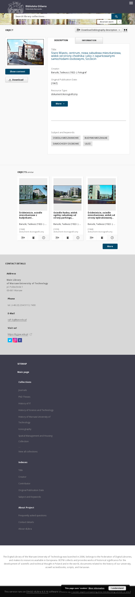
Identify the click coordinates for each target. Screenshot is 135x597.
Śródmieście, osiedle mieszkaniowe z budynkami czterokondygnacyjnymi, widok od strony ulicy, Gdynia (33, 215)
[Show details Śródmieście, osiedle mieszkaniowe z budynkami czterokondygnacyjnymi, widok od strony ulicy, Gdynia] (43, 237)
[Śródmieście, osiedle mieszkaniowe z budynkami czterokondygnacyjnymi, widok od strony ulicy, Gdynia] (33, 194)
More (110, 246)
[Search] (116, 16)
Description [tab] (61, 40)
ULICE (88, 143)
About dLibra (25, 528)
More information (96, 588)
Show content (17, 71)
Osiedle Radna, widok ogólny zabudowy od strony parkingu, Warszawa (65, 215)
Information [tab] (89, 40)
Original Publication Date (31, 490)
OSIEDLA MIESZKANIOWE (66, 137)
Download (15, 80)
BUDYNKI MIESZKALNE (96, 137)
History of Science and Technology (35, 410)
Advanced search (107, 22)
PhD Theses (24, 396)
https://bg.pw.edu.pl (18, 334)
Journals (22, 390)
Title (20, 470)
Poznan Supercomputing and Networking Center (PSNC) (101, 591)
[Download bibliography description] (22, 237)
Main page (23, 372)
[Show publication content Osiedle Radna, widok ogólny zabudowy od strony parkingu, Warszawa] (67, 237)
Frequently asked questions (32, 515)
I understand (117, 588)
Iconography (24, 429)
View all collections (27, 451)
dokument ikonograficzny (64, 94)
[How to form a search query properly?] (119, 22)
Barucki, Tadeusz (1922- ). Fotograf (68, 72)
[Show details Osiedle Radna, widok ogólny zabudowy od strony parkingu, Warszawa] (77, 237)
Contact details (26, 522)
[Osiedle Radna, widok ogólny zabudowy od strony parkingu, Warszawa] (67, 194)
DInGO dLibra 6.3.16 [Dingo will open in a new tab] (37, 591)
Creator (22, 476)
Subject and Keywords (29, 496)
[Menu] (131, 3)
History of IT (24, 403)
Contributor (24, 483)
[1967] (54, 83)
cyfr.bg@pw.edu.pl (17, 319)
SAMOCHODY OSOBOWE (66, 143)
